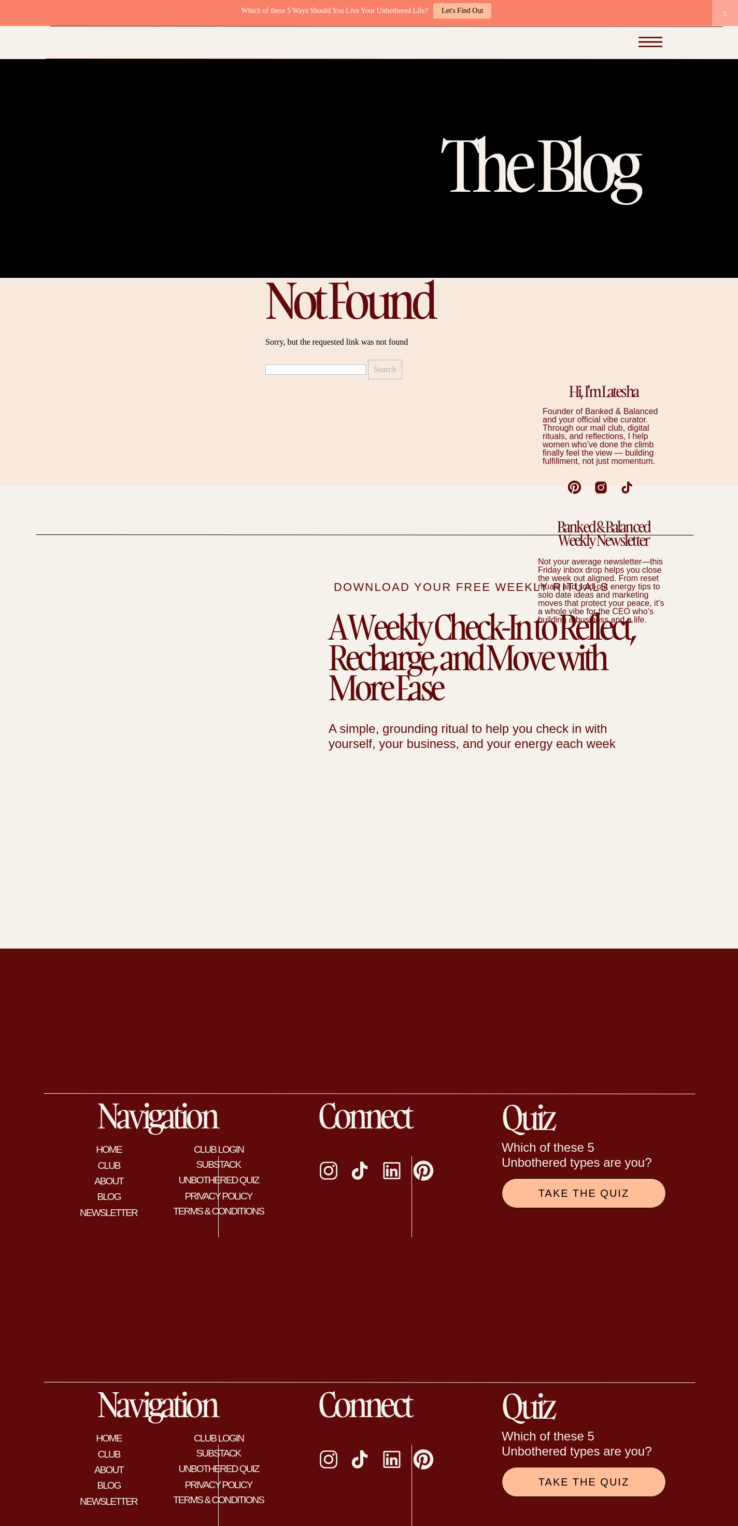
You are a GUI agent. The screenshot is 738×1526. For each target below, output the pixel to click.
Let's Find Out (462, 11)
